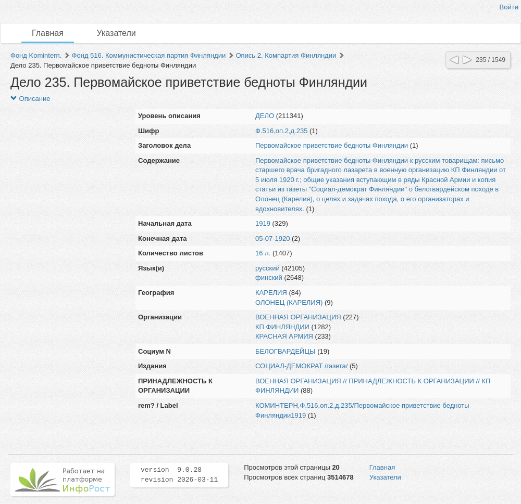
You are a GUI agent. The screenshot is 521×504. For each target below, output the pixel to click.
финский (268, 277)
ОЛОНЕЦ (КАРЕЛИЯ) (288, 302)
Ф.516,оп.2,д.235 (281, 131)
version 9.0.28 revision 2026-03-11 (179, 475)
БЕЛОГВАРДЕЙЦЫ (285, 351)
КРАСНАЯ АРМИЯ (284, 336)
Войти (509, 7)
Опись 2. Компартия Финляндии (285, 55)
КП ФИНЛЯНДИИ (282, 327)
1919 (262, 223)
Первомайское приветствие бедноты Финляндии (331, 145)
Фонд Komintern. (35, 55)
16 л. (262, 253)
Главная (48, 33)
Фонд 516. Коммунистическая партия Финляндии (149, 55)
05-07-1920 (272, 238)
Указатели (116, 33)
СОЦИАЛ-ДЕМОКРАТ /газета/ (301, 366)
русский (267, 268)
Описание (30, 98)
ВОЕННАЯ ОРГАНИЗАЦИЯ (298, 317)
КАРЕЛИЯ (271, 292)
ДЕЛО (264, 116)
